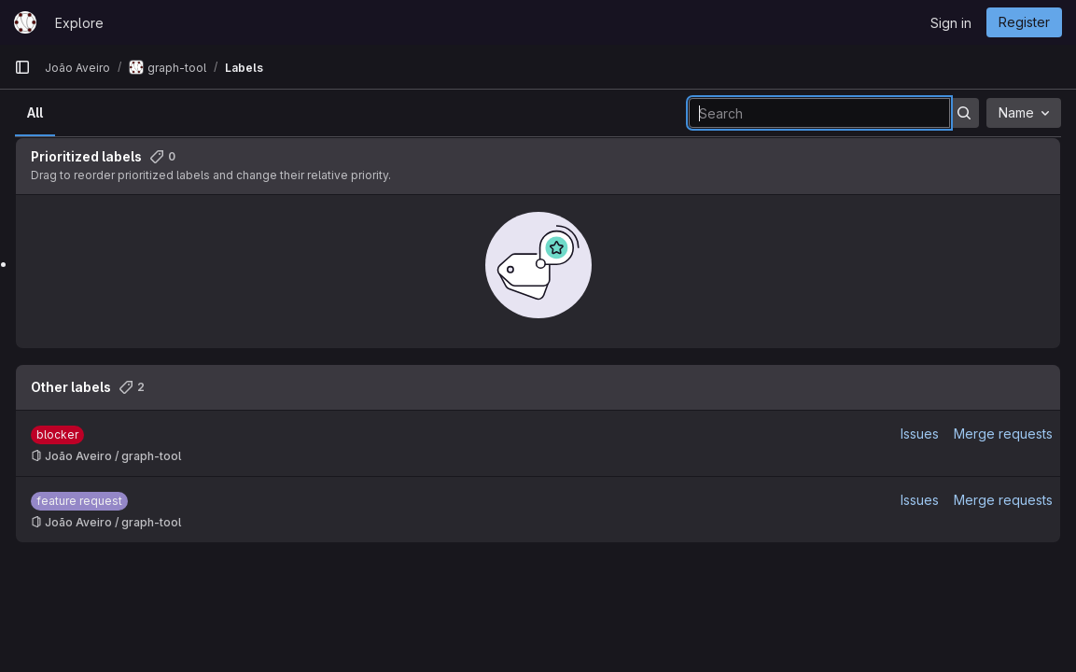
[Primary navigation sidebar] (22, 67)
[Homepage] (25, 22)
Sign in (950, 23)
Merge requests (1003, 433)
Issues (920, 433)
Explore (79, 23)
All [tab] (35, 112)
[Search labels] (819, 113)
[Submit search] (964, 113)
